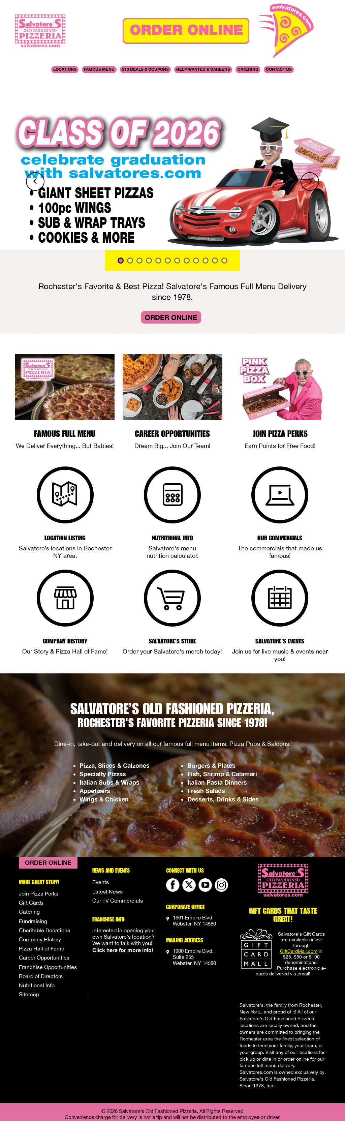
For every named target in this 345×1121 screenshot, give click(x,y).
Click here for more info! (122, 915)
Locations (64, 69)
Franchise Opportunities (48, 933)
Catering (248, 69)
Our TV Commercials (117, 866)
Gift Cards (31, 868)
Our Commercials (279, 503)
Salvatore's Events (279, 606)
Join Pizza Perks (280, 398)
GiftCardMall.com (298, 916)
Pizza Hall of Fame (41, 914)
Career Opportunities (172, 398)
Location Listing (65, 503)
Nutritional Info (172, 503)
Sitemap (29, 960)
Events (100, 848)
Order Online (171, 283)
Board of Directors (41, 942)
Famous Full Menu (64, 398)
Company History (65, 606)
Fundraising (33, 887)
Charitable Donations (44, 896)
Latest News (107, 857)
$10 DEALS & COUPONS (145, 69)
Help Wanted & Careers (203, 69)
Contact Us (279, 69)
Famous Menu (99, 69)
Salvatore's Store (172, 606)
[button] (26, 147)
